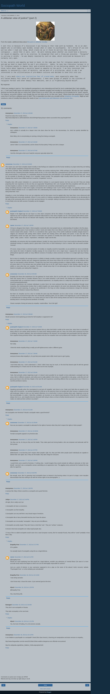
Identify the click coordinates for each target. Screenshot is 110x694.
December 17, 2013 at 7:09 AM (32, 211)
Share (3, 104)
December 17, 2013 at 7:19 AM (28, 341)
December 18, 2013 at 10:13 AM (29, 575)
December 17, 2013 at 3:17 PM (29, 544)
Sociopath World (13, 5)
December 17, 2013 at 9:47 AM (28, 150)
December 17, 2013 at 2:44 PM (19, 499)
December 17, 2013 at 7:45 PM (24, 225)
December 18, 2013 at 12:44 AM (22, 605)
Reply (7, 120)
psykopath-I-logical (16, 211)
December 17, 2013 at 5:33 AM (22, 164)
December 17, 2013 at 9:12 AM (23, 410)
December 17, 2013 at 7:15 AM (32, 327)
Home (45, 685)
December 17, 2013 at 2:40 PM (28, 439)
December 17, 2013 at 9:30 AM (28, 372)
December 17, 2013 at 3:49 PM (28, 460)
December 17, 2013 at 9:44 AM (28, 142)
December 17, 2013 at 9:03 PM (27, 473)
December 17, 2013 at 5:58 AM (23, 314)
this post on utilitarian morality (37, 42)
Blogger (49, 692)
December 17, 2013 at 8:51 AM (28, 362)
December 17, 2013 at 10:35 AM (27, 422)
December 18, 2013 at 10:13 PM (23, 635)
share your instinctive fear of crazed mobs (35, 76)
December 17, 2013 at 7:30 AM (28, 353)
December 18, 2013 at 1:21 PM (24, 621)
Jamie (12, 225)
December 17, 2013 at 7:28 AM (28, 127)
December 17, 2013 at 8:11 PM (24, 557)
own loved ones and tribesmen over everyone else (55, 98)
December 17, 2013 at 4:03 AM (23, 113)
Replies (10, 124)
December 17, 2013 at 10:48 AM (28, 431)
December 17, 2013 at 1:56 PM (23, 488)
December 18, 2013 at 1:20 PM (24, 587)
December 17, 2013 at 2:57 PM (28, 450)
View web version (45, 689)
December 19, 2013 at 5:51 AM (32, 386)
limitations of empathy (72, 96)
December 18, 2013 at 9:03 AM (27, 274)
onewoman (9, 164)
